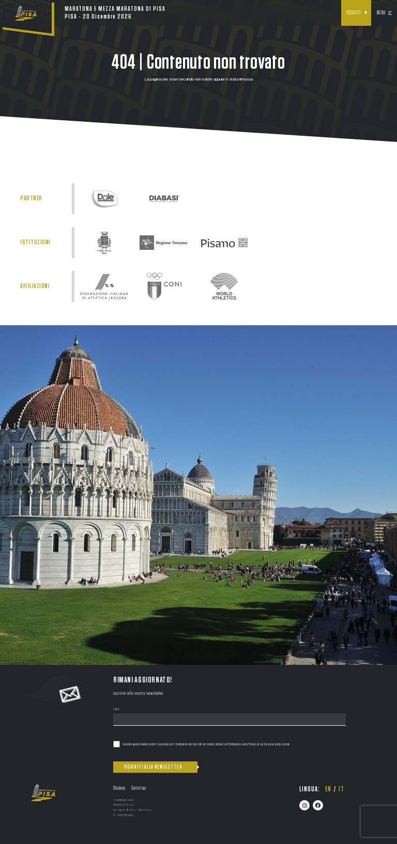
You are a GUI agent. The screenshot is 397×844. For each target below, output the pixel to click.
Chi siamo (119, 788)
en (328, 789)
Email (116, 709)
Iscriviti (353, 12)
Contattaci (138, 788)
